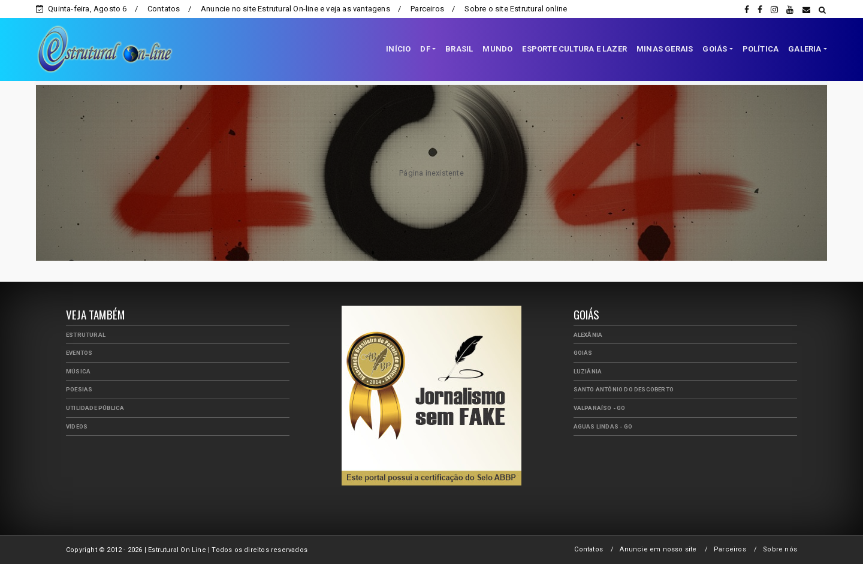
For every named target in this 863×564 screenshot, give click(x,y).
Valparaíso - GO (600, 408)
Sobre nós (780, 549)
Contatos (163, 8)
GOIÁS (714, 48)
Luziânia (588, 371)
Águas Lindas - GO (603, 426)
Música (78, 371)
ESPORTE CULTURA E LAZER (574, 48)
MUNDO (497, 48)
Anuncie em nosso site (658, 549)
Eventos (79, 352)
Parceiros (427, 8)
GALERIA (804, 48)
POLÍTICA (761, 48)
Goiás (583, 352)
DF (425, 48)
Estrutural (85, 334)
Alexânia (588, 334)
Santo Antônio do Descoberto (624, 389)
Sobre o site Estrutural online (515, 8)
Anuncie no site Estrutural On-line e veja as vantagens (295, 8)
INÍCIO (398, 48)
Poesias (79, 389)
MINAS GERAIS (664, 48)
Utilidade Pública (95, 408)
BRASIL (459, 48)
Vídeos (76, 426)
